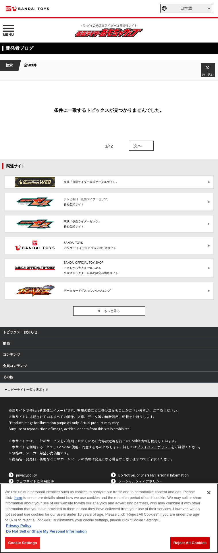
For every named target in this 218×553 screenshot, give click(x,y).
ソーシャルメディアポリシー (140, 481)
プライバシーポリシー (154, 446)
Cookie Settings (22, 543)
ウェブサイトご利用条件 (35, 481)
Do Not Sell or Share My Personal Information (153, 474)
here (18, 497)
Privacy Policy (18, 525)
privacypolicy (26, 474)
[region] (109, 518)
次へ (137, 145)
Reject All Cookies (190, 543)
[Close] (208, 492)
